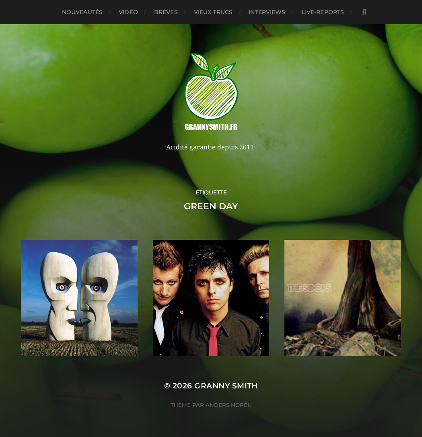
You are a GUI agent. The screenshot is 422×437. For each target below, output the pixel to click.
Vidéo (128, 12)
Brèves (166, 12)
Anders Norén (229, 405)
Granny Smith (226, 385)
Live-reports (323, 12)
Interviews (267, 12)
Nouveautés (82, 12)
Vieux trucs (213, 12)
